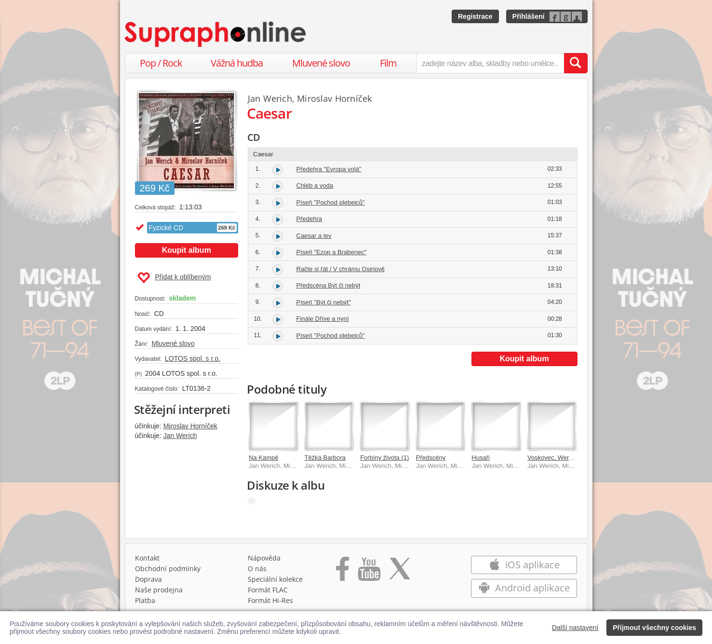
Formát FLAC (268, 589)
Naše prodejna (159, 589)
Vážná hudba (237, 62)
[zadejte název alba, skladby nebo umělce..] (490, 63)
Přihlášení (528, 16)
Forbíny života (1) (384, 457)
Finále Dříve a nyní (322, 318)
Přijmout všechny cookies (654, 627)
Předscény (430, 457)
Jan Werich (180, 435)
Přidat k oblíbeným (174, 278)
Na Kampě (263, 457)
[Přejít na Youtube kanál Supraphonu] (369, 572)
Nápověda (264, 557)
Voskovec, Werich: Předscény (568, 457)
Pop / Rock (161, 62)
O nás (257, 568)
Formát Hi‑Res (270, 600)
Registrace (475, 16)
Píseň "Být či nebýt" (323, 302)
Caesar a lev (314, 235)
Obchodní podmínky (168, 568)
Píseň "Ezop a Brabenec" (331, 252)
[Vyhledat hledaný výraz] (576, 63)
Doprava (148, 579)
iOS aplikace (524, 564)
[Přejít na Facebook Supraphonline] (342, 572)
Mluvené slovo (321, 62)
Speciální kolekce (275, 579)
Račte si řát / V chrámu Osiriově (340, 269)
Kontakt (147, 557)
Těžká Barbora (325, 457)
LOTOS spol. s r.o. (192, 358)
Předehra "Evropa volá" (329, 169)
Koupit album (186, 250)
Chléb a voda (315, 185)
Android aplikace (524, 587)
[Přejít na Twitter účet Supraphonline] (400, 572)
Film (388, 62)
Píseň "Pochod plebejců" (330, 202)
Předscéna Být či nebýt (328, 285)
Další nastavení (575, 627)
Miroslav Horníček (190, 426)
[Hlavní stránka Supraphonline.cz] (216, 34)
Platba (145, 600)
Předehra (309, 218)
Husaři (480, 457)
